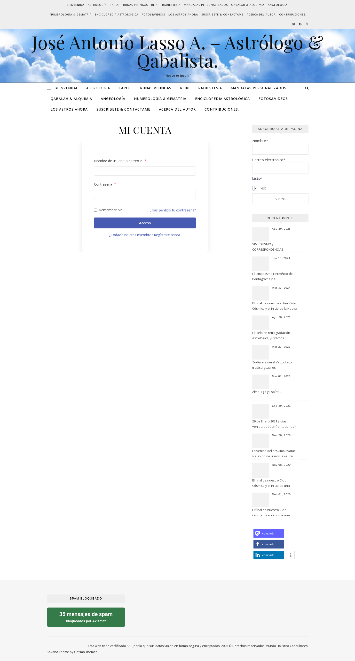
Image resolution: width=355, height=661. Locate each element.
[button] (268, 533)
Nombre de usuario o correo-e (120, 160)
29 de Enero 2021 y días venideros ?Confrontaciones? (274, 424)
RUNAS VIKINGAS (135, 5)
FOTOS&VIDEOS (153, 14)
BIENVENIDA (75, 5)
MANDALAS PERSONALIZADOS (206, 5)
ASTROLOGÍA (97, 5)
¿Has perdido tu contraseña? (173, 210)
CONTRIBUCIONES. (292, 14)
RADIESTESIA (171, 5)
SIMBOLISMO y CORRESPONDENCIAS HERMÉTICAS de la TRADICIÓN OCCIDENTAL (273, 247)
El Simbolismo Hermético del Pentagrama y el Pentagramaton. (272, 276)
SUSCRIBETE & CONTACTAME (222, 14)
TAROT (115, 5)
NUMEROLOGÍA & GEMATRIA (71, 14)
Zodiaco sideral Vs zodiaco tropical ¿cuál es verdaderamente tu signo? (272, 365)
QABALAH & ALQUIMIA (247, 5)
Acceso (145, 223)
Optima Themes (85, 652)
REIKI (155, 5)
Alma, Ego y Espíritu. (266, 392)
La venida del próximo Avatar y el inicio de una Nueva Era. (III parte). (273, 454)
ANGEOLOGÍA (277, 5)
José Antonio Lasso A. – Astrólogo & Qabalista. (177, 51)
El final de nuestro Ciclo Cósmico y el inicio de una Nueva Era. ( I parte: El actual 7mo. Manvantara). (273, 513)
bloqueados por (86, 616)
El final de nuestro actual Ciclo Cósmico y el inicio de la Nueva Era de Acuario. (274, 306)
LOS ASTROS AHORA (183, 14)
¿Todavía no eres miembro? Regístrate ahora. (145, 235)
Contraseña (105, 184)
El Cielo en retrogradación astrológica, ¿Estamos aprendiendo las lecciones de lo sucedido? (274, 335)
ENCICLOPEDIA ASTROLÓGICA (116, 14)
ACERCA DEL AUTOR (261, 14)
